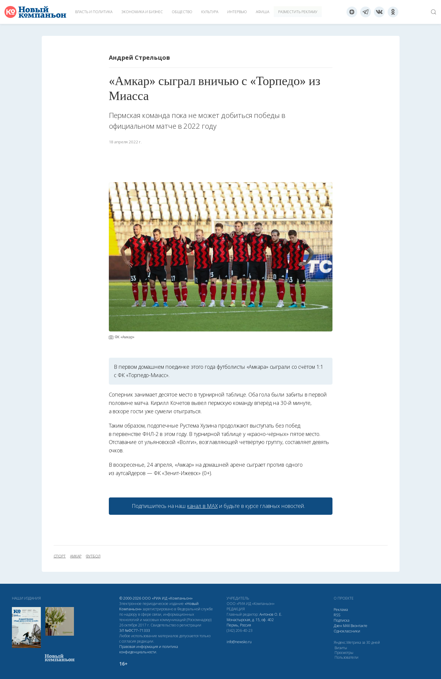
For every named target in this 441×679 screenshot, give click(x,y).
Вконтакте (359, 625)
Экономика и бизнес (142, 11)
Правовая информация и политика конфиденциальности (148, 649)
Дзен (338, 625)
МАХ (346, 625)
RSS (337, 614)
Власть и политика (93, 11)
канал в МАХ (202, 505)
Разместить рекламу (297, 11)
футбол (93, 556)
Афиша (262, 11)
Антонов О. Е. (270, 614)
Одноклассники (347, 631)
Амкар (75, 556)
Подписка (341, 620)
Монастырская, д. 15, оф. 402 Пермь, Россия (250, 622)
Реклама (341, 609)
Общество (182, 11)
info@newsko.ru (239, 641)
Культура (209, 11)
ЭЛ (134, 630)
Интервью (237, 11)
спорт (60, 556)
